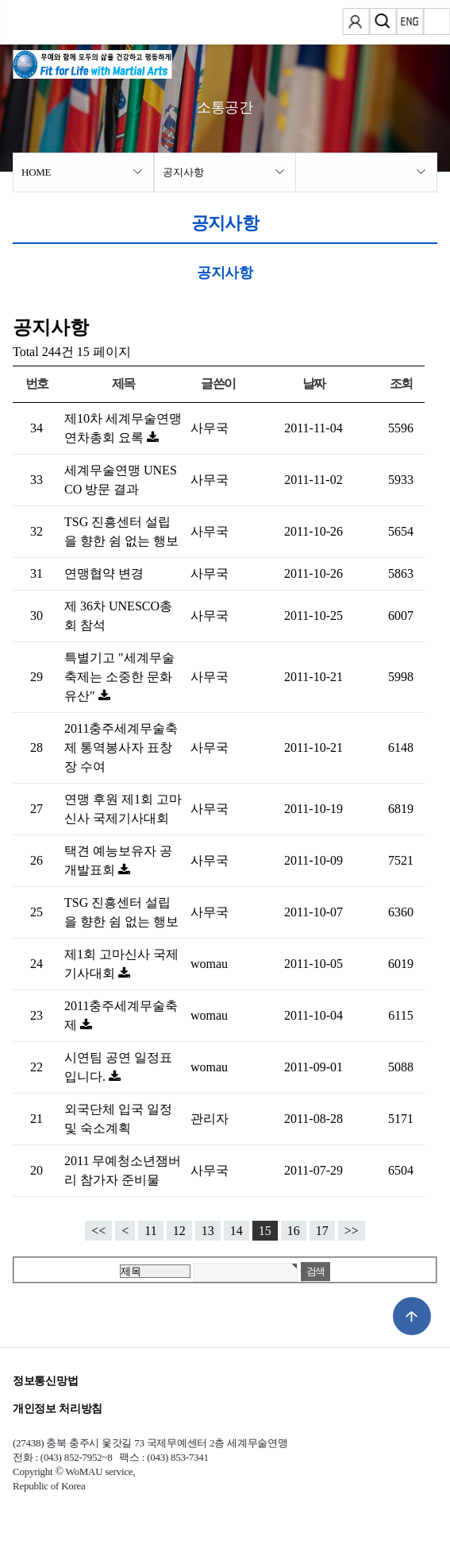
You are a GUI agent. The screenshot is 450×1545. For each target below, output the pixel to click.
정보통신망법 (45, 1381)
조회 (401, 383)
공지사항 (183, 172)
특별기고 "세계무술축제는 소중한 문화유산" (119, 677)
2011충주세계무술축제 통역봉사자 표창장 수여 (121, 747)
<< (98, 1230)
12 (179, 1230)
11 (150, 1230)
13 (208, 1230)
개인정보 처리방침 (57, 1409)
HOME (36, 172)
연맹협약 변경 (104, 573)
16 (293, 1230)
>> (351, 1230)
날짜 (313, 383)
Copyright (32, 1471)
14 (236, 1230)
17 (322, 1230)
